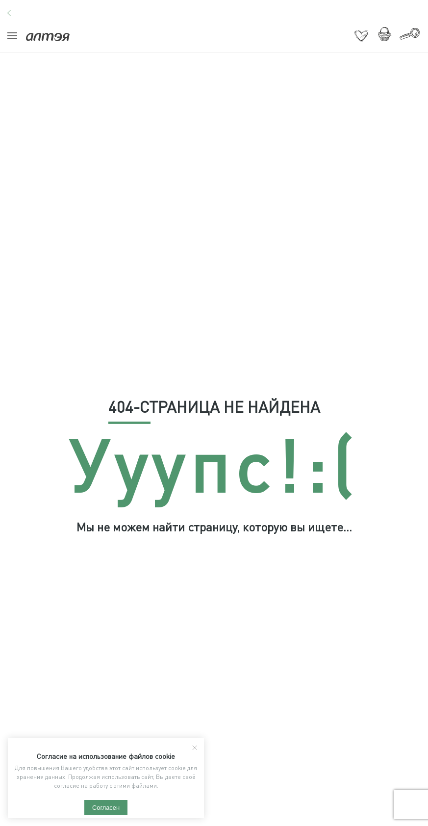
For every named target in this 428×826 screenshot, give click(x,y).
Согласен (106, 807)
